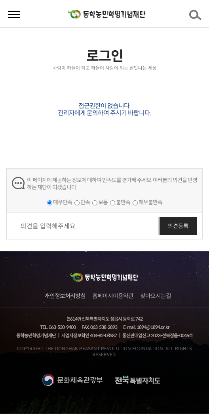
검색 (196, 17)
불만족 (123, 202)
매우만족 (62, 202)
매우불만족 (150, 202)
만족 (85, 202)
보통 (103, 202)
